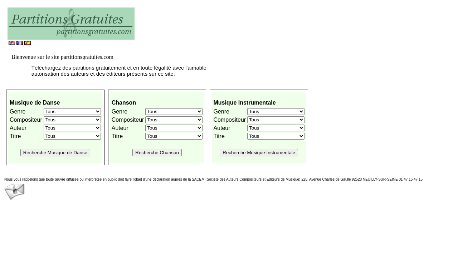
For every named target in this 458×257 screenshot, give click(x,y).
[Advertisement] (222, 26)
